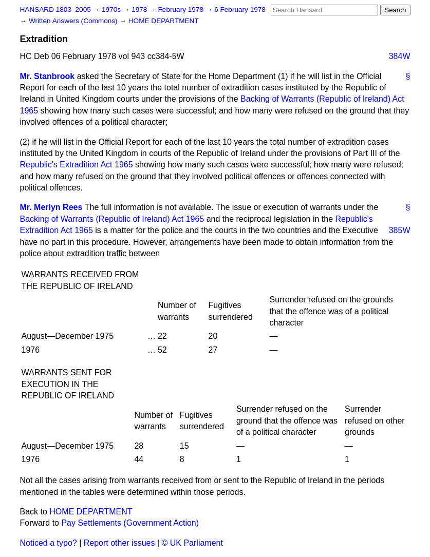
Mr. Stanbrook (47, 76)
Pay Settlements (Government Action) (130, 522)
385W (399, 230)
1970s (112, 9)
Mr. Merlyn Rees (51, 207)
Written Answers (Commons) (74, 21)
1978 (140, 9)
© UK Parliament (192, 543)
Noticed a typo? (48, 543)
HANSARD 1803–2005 (55, 9)
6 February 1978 (240, 9)
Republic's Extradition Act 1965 (76, 164)
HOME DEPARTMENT (163, 21)
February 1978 (181, 9)
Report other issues (119, 543)
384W (399, 56)
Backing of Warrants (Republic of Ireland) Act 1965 (112, 219)
